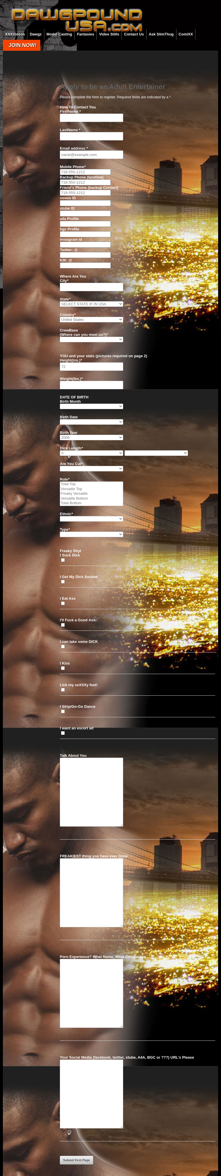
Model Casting (59, 34)
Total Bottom (91, 503)
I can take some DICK (79, 641)
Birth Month (71, 401)
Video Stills (109, 34)
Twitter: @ (69, 250)
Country (68, 315)
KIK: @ (66, 260)
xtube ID (67, 208)
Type (65, 529)
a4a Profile (69, 219)
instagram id (71, 239)
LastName (70, 130)
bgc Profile (69, 229)
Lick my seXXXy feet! (79, 685)
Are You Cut (71, 464)
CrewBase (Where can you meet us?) (84, 332)
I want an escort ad (77, 728)
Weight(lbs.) (71, 379)
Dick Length (71, 448)
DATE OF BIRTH (75, 397)
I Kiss (65, 663)
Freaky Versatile (91, 493)
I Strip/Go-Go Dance (78, 706)
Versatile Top (91, 489)
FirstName (70, 111)
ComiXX (186, 34)
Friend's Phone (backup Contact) (89, 187)
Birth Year (70, 432)
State (65, 299)
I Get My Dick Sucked (79, 577)
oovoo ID (68, 198)
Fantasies (85, 34)
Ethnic (66, 514)
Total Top (91, 484)
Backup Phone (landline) (82, 177)
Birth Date (70, 417)
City (64, 281)
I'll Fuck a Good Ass (77, 620)
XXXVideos (15, 34)
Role (64, 479)
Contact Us (134, 34)
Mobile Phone (73, 167)
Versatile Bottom (91, 498)
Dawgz (35, 34)
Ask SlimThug (161, 34)
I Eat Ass (67, 598)
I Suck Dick (70, 555)
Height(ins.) (71, 360)
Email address (74, 148)
